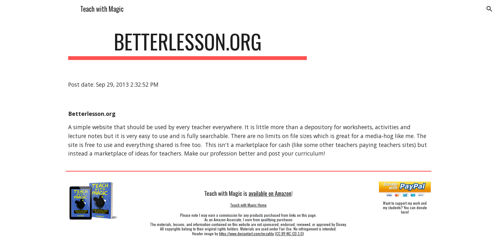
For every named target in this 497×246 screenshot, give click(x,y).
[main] (188, 45)
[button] (489, 9)
